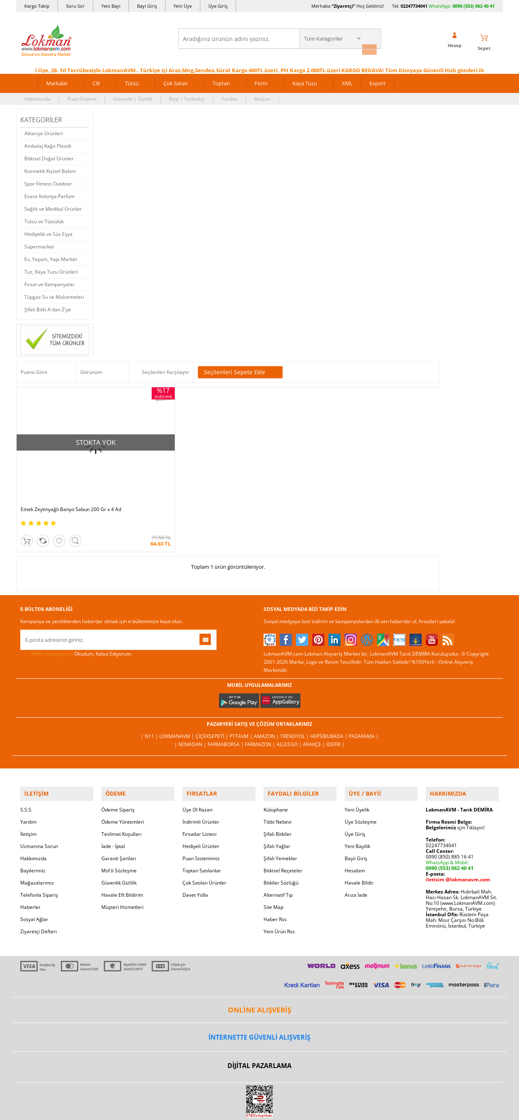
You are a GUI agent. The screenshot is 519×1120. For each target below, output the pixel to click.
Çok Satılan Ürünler (204, 844)
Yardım (229, 96)
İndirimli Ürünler (200, 783)
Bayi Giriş (147, 6)
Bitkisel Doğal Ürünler (49, 155)
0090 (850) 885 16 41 (450, 818)
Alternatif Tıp (278, 856)
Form (261, 80)
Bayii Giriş (356, 820)
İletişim (262, 96)
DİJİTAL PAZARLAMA (259, 1027)
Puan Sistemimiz (201, 820)
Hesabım (355, 832)
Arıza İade (356, 856)
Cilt (96, 80)
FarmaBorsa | (226, 709)
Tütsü (132, 80)
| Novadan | (191, 709)
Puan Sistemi (82, 96)
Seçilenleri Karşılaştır (165, 369)
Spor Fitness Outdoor (48, 180)
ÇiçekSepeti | (212, 701)
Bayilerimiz (32, 832)
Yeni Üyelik (357, 771)
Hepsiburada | (329, 701)
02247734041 (414, 6)
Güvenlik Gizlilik (119, 844)
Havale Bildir (359, 844)
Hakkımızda (37, 96)
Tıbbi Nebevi (278, 783)
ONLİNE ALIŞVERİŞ (259, 971)
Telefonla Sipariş (39, 856)
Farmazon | (261, 709)
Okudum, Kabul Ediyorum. (76, 619)
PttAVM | (241, 701)
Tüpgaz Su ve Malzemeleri (54, 294)
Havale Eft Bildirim (122, 856)
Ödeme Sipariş (118, 771)
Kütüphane (276, 771)
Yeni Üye (183, 6)
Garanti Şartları (118, 820)
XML (347, 80)
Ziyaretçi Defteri (38, 893)
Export (377, 80)
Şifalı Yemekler (280, 820)
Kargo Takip (36, 6)
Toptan (221, 80)
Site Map (273, 868)
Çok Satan (175, 80)
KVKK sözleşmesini (52, 619)
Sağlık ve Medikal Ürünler (53, 206)
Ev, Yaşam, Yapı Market (50, 256)
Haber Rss (275, 881)
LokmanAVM (259, 1101)
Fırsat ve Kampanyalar (49, 281)
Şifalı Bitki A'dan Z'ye (47, 306)
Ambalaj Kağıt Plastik (47, 143)
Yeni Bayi (110, 6)
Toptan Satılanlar (201, 832)
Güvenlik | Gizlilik (132, 96)
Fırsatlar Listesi (199, 795)
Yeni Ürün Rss (279, 893)
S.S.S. (26, 771)
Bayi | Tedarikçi (187, 96)
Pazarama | (364, 701)
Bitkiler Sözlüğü (281, 844)
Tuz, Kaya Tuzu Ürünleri (51, 268)
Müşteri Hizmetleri (122, 868)
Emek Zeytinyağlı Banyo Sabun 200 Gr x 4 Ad (67, 472)
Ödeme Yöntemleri (122, 783)
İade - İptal (113, 808)
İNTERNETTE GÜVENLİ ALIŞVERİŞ (259, 999)
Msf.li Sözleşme (119, 832)
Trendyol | (295, 701)
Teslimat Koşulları (121, 795)
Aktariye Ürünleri (43, 130)
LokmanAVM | (177, 701)
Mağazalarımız (37, 844)
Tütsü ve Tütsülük (44, 218)
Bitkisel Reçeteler (283, 832)
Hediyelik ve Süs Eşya (48, 231)
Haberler (30, 868)
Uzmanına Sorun (39, 808)
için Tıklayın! (455, 789)
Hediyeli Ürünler (200, 808)
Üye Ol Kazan (197, 771)
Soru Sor (75, 6)
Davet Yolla (195, 856)
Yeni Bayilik (357, 808)
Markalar (57, 80)
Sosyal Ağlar (34, 881)
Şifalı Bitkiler (278, 795)
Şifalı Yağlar (277, 808)
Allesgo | (290, 709)
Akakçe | (314, 709)
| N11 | (150, 701)
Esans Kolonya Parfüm (49, 193)
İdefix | (335, 709)
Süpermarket (39, 243)
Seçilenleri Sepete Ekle (240, 369)
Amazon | (267, 701)
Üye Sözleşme (361, 783)
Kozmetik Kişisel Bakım (50, 168)
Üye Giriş (217, 6)
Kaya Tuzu (304, 80)
